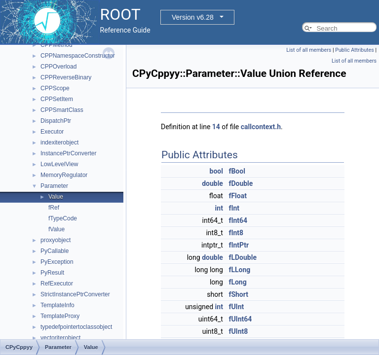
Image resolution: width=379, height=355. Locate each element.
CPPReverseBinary (65, 77)
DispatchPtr (55, 120)
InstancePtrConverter (68, 153)
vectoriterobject (60, 337)
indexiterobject (59, 142)
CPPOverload (58, 66)
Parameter (54, 185)
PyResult (52, 272)
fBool (236, 171)
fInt (233, 208)
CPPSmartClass (61, 109)
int (219, 208)
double (212, 183)
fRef (53, 207)
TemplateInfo (57, 305)
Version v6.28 (193, 17)
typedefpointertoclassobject (76, 326)
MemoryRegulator (63, 175)
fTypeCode (62, 218)
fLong (237, 282)
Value (55, 196)
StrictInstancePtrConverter (75, 294)
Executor (52, 131)
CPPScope (55, 88)
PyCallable (54, 251)
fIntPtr (238, 245)
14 (216, 127)
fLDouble (242, 257)
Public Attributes (354, 50)
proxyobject (55, 240)
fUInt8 (238, 331)
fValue (56, 229)
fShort (238, 294)
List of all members (308, 50)
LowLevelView (59, 164)
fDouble (240, 183)
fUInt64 (240, 319)
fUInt (236, 307)
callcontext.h (261, 127)
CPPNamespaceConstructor (77, 55)
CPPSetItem (56, 99)
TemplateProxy (59, 316)
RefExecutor (56, 283)
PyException (57, 261)
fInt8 (235, 233)
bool (216, 171)
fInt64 (237, 220)
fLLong (239, 270)
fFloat (237, 196)
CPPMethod (56, 44)
